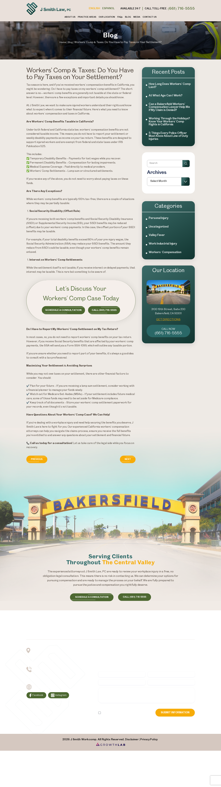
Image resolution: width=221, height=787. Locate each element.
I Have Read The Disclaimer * (118, 721)
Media (136, 17)
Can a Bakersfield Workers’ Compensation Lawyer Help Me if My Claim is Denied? (168, 109)
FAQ (120, 17)
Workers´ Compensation (166, 264)
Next (127, 460)
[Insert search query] (168, 171)
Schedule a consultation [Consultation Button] (62, 310)
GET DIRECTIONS (168, 332)
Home (62, 42)
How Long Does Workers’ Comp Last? (167, 86)
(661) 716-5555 (181, 8)
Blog (128, 17)
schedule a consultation (90, 598)
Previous (38, 460)
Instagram (64, 698)
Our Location (107, 17)
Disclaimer (104, 716)
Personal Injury (159, 228)
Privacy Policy (120, 716)
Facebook (39, 698)
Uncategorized (159, 237)
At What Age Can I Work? (166, 96)
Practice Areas (87, 17)
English (94, 8)
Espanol (108, 8)
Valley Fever (157, 246)
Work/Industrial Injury (164, 255)
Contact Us (150, 17)
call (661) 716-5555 (136, 598)
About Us (69, 17)
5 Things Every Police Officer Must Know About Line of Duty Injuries (169, 143)
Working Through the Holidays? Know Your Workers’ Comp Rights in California (166, 125)
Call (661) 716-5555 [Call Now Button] (105, 310)
